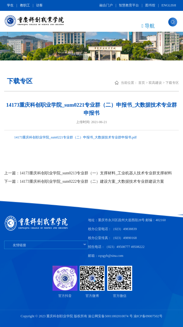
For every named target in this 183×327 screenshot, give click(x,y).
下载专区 (172, 83)
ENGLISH (169, 5)
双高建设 (155, 83)
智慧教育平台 (129, 5)
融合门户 (106, 5)
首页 (141, 83)
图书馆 (150, 5)
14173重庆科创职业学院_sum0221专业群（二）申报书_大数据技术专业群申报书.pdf (75, 137)
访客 (39, 5)
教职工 (25, 5)
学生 (10, 5)
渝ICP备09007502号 (148, 316)
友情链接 (46, 245)
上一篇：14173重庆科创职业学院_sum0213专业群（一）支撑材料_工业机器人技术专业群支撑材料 (88, 173)
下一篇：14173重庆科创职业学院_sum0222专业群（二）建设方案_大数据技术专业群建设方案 (84, 181)
